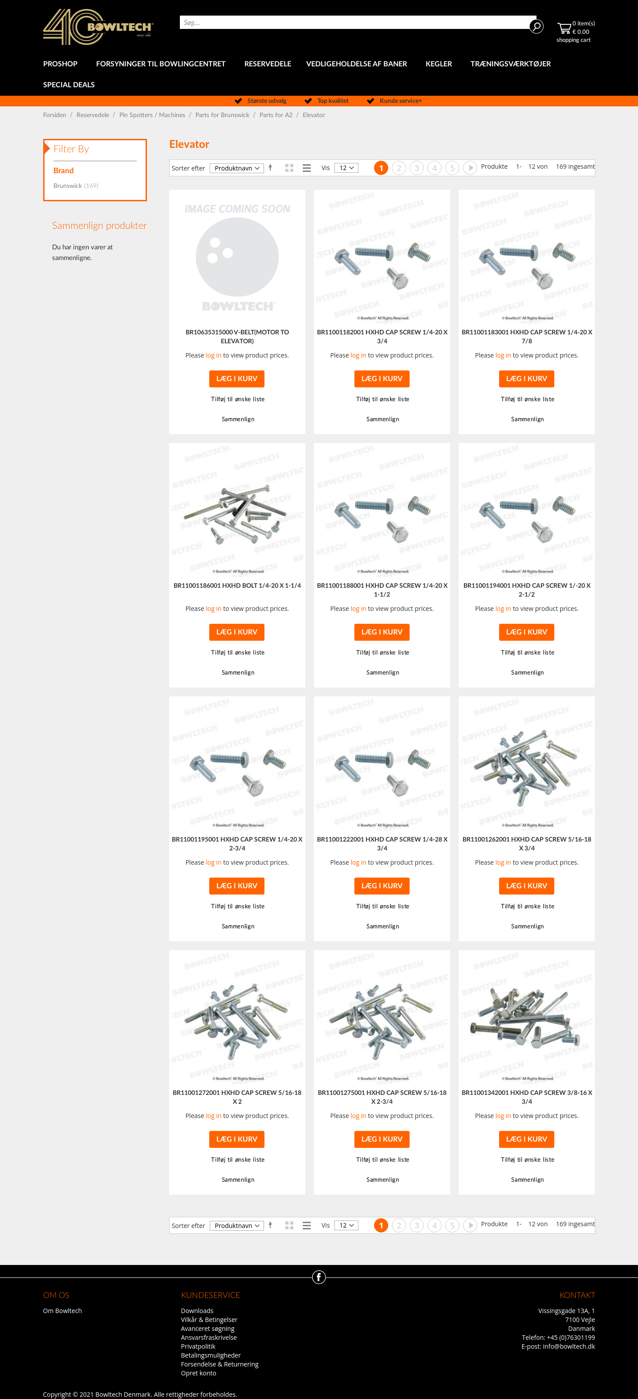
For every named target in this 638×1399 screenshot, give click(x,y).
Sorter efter (188, 168)
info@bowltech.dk (569, 1346)
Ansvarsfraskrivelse (209, 1337)
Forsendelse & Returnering (220, 1364)
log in (213, 355)
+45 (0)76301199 (571, 1337)
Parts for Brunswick (223, 115)
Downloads (197, 1310)
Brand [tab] (63, 171)
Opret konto (198, 1373)
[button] (237, 399)
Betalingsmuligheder (211, 1355)
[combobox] (358, 22)
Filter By (71, 149)
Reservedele (94, 115)
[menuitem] (62, 64)
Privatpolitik (198, 1346)
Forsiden (55, 115)
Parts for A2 (277, 115)
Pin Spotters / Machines (153, 115)
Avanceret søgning (208, 1328)
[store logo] (98, 26)
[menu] (319, 75)
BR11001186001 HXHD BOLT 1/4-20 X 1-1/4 (237, 586)
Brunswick (78, 186)
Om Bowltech (62, 1310)
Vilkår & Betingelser (209, 1319)
